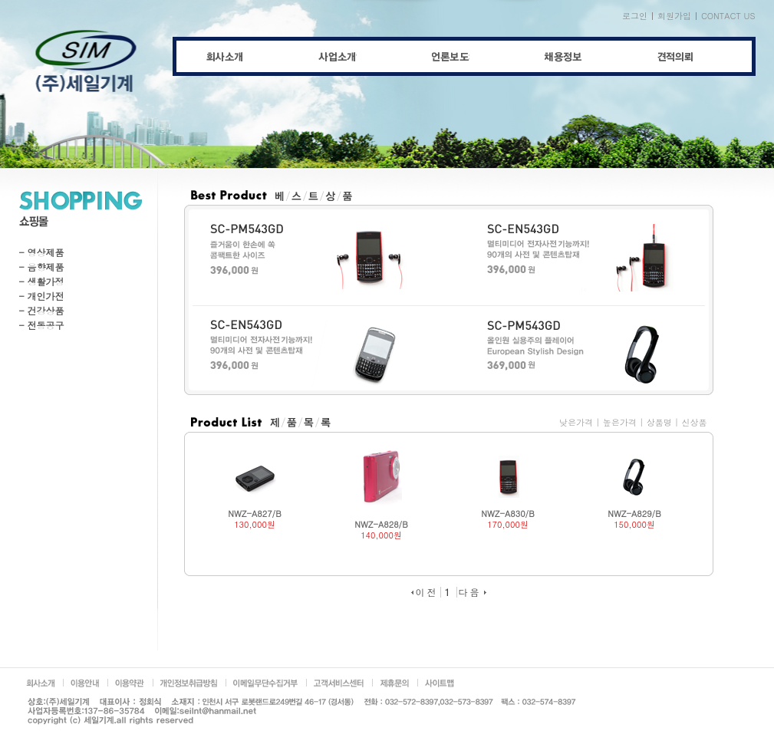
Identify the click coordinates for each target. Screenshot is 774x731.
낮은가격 (576, 422)
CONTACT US (728, 15)
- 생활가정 (41, 281)
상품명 (659, 422)
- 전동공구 (41, 324)
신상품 (694, 422)
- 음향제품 (41, 266)
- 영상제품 (41, 251)
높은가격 (620, 422)
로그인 (634, 15)
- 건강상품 (41, 310)
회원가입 (674, 15)
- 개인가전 (41, 295)
